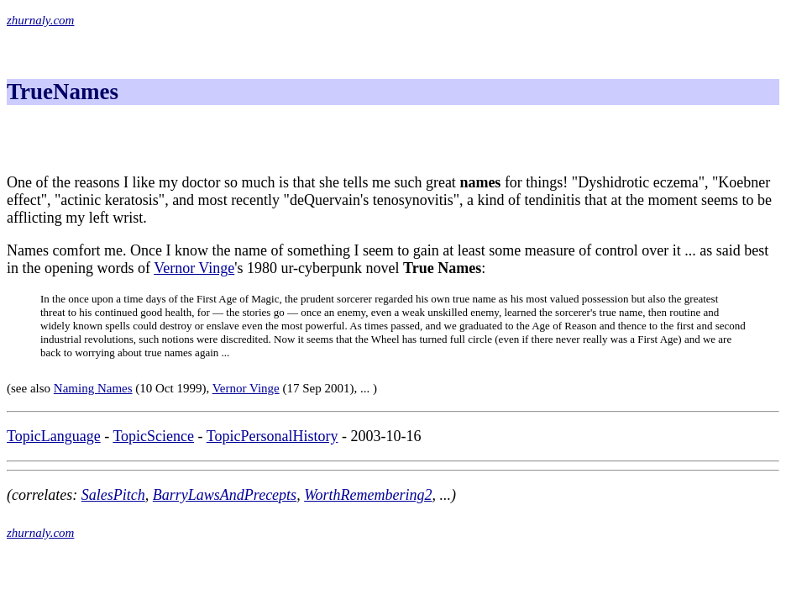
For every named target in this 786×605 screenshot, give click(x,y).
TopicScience (153, 436)
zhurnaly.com (40, 20)
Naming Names (93, 388)
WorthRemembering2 (368, 495)
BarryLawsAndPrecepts (224, 495)
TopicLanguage (54, 436)
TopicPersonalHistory (272, 436)
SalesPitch (113, 495)
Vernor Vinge (194, 268)
